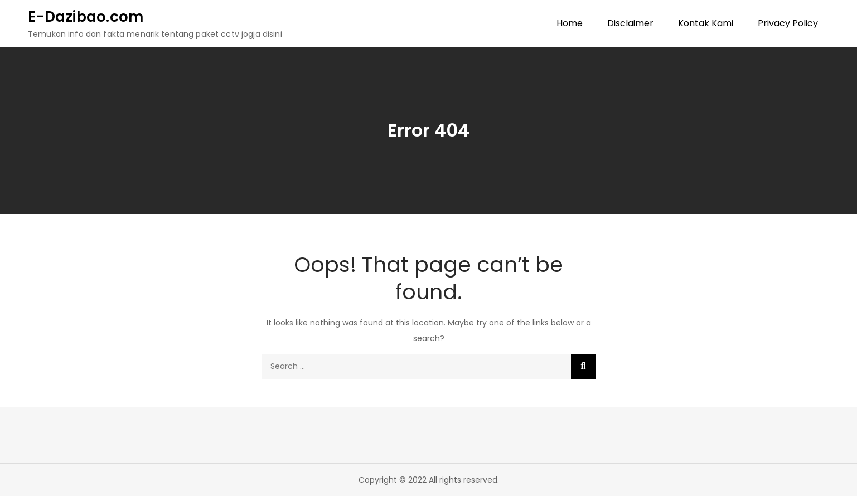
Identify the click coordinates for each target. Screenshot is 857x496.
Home (569, 23)
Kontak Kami (705, 23)
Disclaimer (630, 23)
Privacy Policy (788, 23)
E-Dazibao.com (85, 17)
